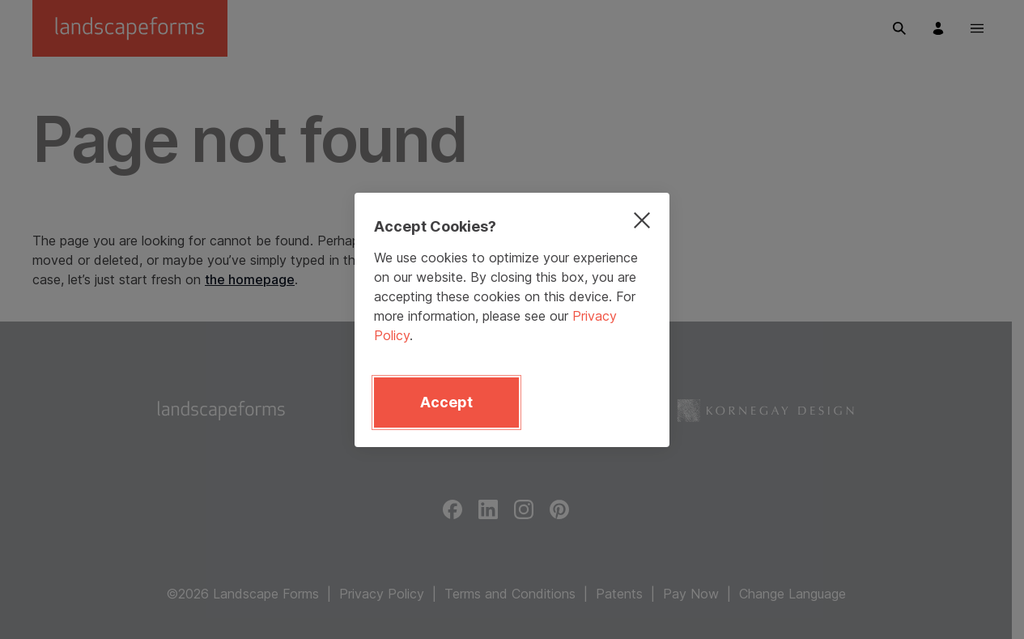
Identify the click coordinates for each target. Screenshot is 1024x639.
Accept (446, 402)
